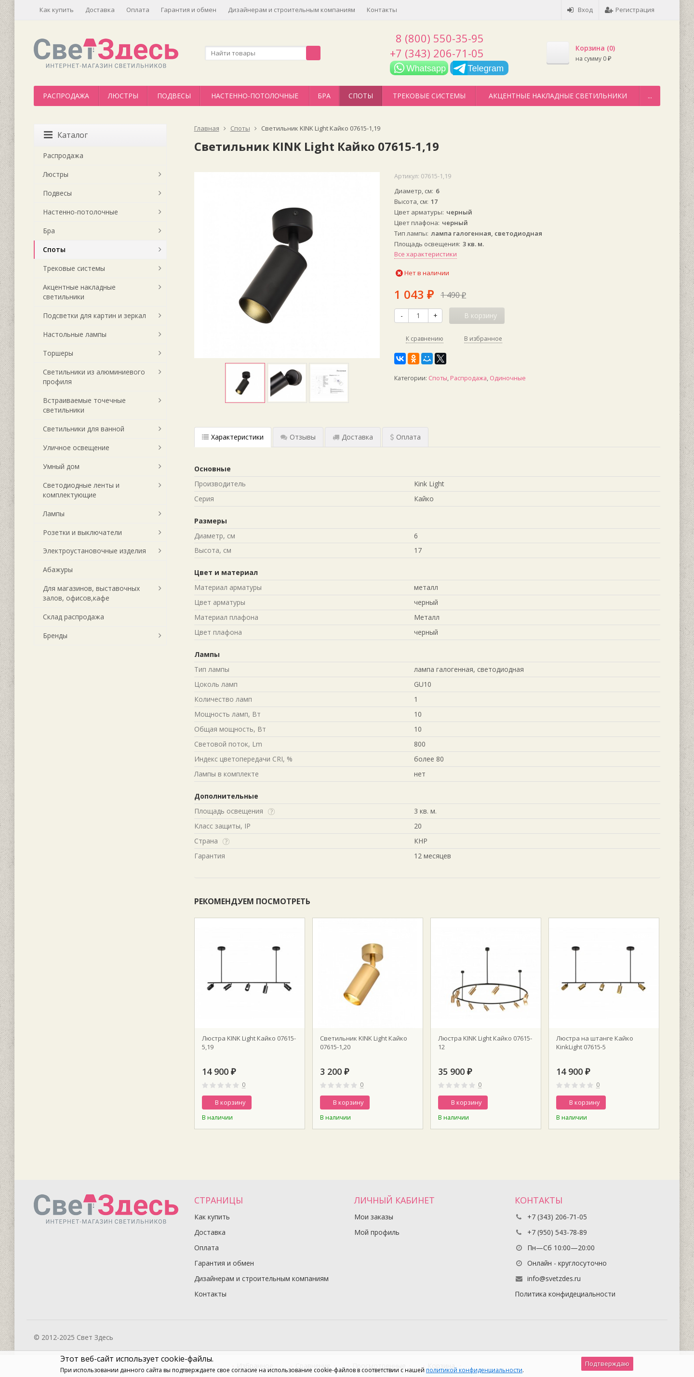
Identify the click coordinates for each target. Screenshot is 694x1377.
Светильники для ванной (83, 428)
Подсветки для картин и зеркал (94, 315)
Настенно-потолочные (254, 95)
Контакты (382, 9)
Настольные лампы (75, 334)
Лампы (54, 513)
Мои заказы (373, 1216)
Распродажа (66, 95)
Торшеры (58, 353)
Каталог (66, 135)
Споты (360, 95)
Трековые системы (429, 95)
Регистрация (629, 9)
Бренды (55, 635)
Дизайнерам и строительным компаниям (291, 9)
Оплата (137, 9)
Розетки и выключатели (82, 532)
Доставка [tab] (353, 436)
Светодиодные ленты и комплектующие (81, 490)
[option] (245, 383)
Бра (324, 95)
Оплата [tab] (405, 436)
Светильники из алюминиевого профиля (94, 376)
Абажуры (58, 569)
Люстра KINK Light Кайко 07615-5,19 (249, 1042)
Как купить (57, 9)
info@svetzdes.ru (554, 1278)
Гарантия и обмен (188, 9)
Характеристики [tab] (233, 436)
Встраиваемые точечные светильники (84, 405)
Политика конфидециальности (565, 1293)
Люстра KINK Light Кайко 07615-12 (485, 1042)
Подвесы (174, 95)
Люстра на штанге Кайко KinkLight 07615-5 (594, 1042)
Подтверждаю (607, 1363)
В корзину (225, 1102)
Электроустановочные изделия (94, 550)
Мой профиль (377, 1232)
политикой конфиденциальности (474, 1370)
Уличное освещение (76, 447)
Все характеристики (425, 254)
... (650, 95)
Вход (580, 9)
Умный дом (61, 466)
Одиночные (508, 378)
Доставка (100, 9)
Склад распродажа (73, 616)
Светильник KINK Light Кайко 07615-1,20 (363, 1042)
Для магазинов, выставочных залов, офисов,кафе (91, 593)
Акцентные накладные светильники (558, 95)
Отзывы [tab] (298, 436)
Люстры (123, 95)
